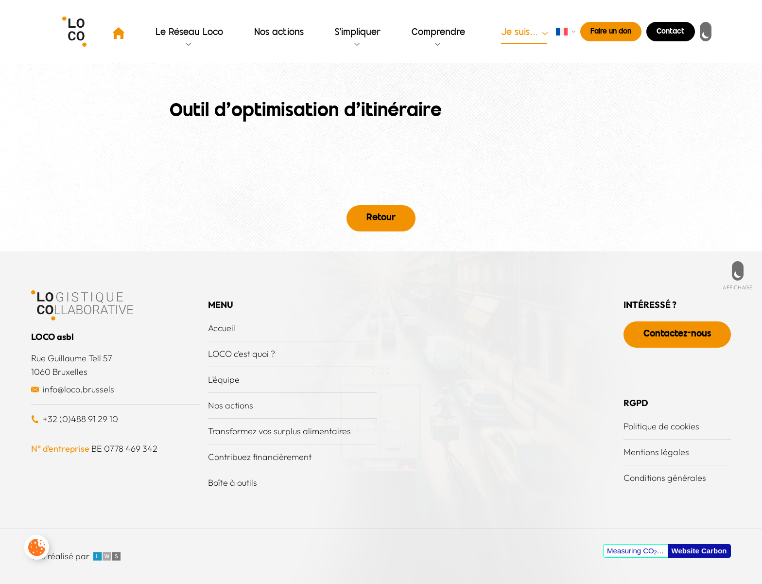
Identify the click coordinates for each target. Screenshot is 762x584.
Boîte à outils (232, 482)
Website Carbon (699, 551)
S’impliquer (358, 32)
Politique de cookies (661, 426)
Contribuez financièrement (260, 456)
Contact (671, 31)
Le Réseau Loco (189, 32)
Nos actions (279, 32)
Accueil (221, 328)
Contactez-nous (677, 334)
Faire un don (610, 31)
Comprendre (438, 32)
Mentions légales (656, 452)
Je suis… (519, 32)
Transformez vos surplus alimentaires (279, 431)
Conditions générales (664, 477)
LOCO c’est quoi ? (241, 353)
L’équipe (224, 379)
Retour (381, 218)
